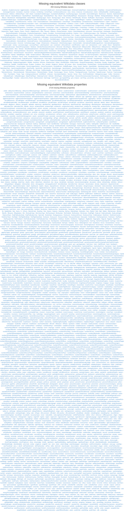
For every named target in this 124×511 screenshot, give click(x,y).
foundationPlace (23, 226)
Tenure (66, 72)
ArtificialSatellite (103, 12)
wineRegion (67, 502)
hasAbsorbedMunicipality (7, 246)
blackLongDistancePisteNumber (91, 127)
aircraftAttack (106, 98)
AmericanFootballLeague (63, 10)
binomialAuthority (37, 127)
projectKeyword (116, 403)
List (87, 45)
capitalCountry (41, 139)
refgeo (120, 415)
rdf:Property (108, 78)
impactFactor (97, 256)
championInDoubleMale (84, 145)
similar (32, 444)
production (51, 401)
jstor (116, 263)
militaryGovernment (57, 302)
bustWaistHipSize (5, 137)
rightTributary (39, 424)
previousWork (34, 399)
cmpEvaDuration (115, 151)
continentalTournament (76, 164)
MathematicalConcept (8, 47)
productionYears (7, 403)
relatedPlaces (73, 419)
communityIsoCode (59, 160)
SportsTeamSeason (91, 68)
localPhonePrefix (56, 281)
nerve (107, 322)
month (67, 308)
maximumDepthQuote (8, 296)
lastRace (106, 271)
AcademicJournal (14, 10)
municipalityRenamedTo (20, 312)
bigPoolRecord (7, 127)
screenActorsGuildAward (44, 432)
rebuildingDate (95, 413)
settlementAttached (52, 438)
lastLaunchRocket (67, 271)
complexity (7, 162)
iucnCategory (86, 263)
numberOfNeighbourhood (25, 341)
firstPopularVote (8, 219)
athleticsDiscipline (99, 118)
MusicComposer (106, 51)
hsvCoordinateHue (111, 252)
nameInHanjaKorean (113, 314)
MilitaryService (106, 47)
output (24, 372)
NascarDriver (29, 52)
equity (97, 203)
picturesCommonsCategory (107, 384)
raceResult (78, 409)
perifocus (46, 382)
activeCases (48, 93)
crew (57, 170)
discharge (68, 188)
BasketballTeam (49, 16)
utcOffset (30, 488)
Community (69, 25)
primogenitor (77, 399)
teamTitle (3, 475)
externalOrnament (104, 207)
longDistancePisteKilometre (69, 283)
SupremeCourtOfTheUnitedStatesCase (73, 70)
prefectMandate (105, 393)
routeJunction (112, 426)
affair (60, 96)
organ (22, 366)
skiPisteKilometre (28, 446)
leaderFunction (60, 275)
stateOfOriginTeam (106, 461)
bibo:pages (106, 126)
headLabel (12, 248)
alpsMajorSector (57, 104)
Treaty (18, 74)
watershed (120, 494)
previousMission (90, 397)
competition (84, 160)
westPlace (63, 496)
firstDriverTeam (6, 217)
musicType (110, 312)
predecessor (83, 393)
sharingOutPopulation (12, 440)
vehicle (88, 488)
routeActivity (62, 426)
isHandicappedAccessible (55, 261)
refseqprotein (22, 417)
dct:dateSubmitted (113, 178)
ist (68, 263)
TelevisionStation (42, 72)
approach (53, 110)
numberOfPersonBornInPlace (43, 345)
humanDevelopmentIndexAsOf (63, 254)
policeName (52, 388)
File (98, 33)
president (63, 395)
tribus (84, 483)
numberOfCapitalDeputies (67, 329)
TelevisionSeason (30, 72)
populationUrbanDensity (19, 393)
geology (33, 234)
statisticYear (65, 463)
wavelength (20, 496)
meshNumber (116, 300)
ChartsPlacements (20, 21)
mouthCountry (16, 310)
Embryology (22, 33)
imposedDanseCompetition (10, 258)
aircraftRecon (43, 102)
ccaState (30, 143)
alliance (18, 104)
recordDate (18, 415)
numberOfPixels (8, 347)
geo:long (119, 232)
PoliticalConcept (16, 58)
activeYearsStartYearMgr (57, 94)
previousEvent (66, 397)
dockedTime (101, 192)
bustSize (116, 135)
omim (93, 362)
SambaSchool (6, 64)
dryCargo (40, 195)
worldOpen (118, 506)
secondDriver (5, 434)
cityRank (98, 149)
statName (54, 461)
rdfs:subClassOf (70, 413)
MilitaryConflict (86, 47)
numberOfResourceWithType (94, 349)
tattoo (66, 473)
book (10, 131)
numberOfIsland (24, 337)
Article (96, 12)
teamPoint (113, 473)
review (91, 422)
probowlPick (119, 399)
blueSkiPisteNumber (79, 129)
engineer (4, 203)
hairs (95, 244)
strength (7, 465)
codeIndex (61, 155)
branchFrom (92, 131)
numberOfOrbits (84, 341)
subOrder (80, 465)
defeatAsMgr (106, 182)
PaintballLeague (6, 56)
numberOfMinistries (60, 339)
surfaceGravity (87, 471)
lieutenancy (50, 279)
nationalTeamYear (7, 320)
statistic (40, 463)
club (86, 151)
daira (94, 174)
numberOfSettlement (89, 351)
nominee (101, 323)
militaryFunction (45, 302)
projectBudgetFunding (68, 403)
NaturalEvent (118, 52)
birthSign (71, 127)
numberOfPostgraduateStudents (51, 347)
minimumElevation (103, 304)
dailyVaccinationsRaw (84, 174)
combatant (27, 159)
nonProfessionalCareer (13, 325)
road (82, 424)
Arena (73, 12)
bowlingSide (51, 131)
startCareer (90, 459)
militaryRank (68, 302)
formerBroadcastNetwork (32, 225)
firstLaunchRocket (74, 217)
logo (59, 283)
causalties (16, 143)
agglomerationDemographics (24, 98)
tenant (66, 475)
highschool (91, 250)
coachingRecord (10, 155)
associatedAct (80, 116)
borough (26, 131)
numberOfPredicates (68, 347)
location (111, 281)
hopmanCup (75, 252)
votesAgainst (53, 494)
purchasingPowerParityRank (110, 407)
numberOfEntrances (81, 333)
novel (45, 327)
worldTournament (19, 508)
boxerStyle (59, 131)
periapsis (39, 382)
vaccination (41, 488)
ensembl (11, 203)
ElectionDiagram (117, 31)
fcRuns (25, 211)
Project (112, 58)
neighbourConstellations (75, 322)
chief (102, 147)
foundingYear (33, 226)
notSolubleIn (58, 325)
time (83, 477)
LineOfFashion (76, 45)
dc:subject (85, 178)
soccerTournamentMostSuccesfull (12, 450)
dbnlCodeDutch (35, 178)
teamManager (96, 473)
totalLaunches (112, 479)
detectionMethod (118, 186)
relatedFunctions (44, 419)
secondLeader (28, 434)
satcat (62, 430)
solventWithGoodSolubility (10, 452)
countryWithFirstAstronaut (26, 168)
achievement (9, 93)
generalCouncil (86, 232)
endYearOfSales (59, 201)
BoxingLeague (56, 18)
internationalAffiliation (79, 259)
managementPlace (49, 291)
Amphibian (101, 10)
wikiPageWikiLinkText (114, 500)
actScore (28, 93)
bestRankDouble (60, 126)
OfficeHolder (46, 54)
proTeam (111, 399)
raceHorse (63, 409)
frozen (53, 228)
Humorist (20, 43)
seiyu (84, 434)
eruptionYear (110, 203)
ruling (86, 428)
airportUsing (89, 102)
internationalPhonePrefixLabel (112, 259)
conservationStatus (8, 164)
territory (100, 475)
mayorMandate (109, 296)
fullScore (108, 228)
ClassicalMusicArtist (10, 23)
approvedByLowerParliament (66, 110)
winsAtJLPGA (31, 504)
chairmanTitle (27, 145)
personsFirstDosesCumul (93, 382)
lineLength (90, 279)
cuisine (102, 170)
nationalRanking (79, 318)
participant (18, 376)
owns (92, 372)
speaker (12, 457)
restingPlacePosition (19, 422)
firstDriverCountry (115, 215)
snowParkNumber (114, 446)
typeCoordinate (11, 485)
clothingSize (80, 151)
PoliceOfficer (6, 58)
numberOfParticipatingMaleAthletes (75, 343)
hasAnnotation (21, 246)
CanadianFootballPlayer (24, 19)
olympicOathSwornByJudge (82, 362)
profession (16, 403)
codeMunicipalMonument (94, 155)
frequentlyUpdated (29, 228)
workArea (90, 506)
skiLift (20, 446)
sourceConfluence (63, 452)
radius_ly (5, 411)
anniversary (52, 108)
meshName (107, 300)
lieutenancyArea (60, 279)
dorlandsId (21, 193)
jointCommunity (109, 263)
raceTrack (86, 409)
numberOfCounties (65, 331)
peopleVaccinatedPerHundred (10, 380)
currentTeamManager (102, 172)
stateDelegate (73, 461)
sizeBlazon (105, 444)
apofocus (111, 108)
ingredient (5, 259)
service (31, 436)
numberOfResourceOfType (76, 349)
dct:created (103, 178)
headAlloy (120, 246)
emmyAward (94, 199)
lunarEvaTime (89, 285)
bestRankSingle (71, 126)
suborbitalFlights (57, 467)
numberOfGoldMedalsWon (48, 335)
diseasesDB (109, 188)
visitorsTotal (82, 492)
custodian (30, 174)
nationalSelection (90, 318)
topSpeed (59, 479)
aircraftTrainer (52, 102)
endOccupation (15, 201)
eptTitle (84, 203)
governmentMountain (23, 238)
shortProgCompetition (11, 442)
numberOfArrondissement (111, 327)
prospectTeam (87, 405)
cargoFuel (54, 141)
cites (87, 149)
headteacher (30, 248)
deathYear (21, 182)
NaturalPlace (6, 54)
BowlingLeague (41, 18)
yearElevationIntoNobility (34, 510)
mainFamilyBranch (16, 289)
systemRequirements (28, 473)
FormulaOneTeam (64, 35)
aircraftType (72, 102)
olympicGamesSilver (20, 362)
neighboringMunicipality (60, 322)
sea (54, 432)
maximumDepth (115, 294)
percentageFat (85, 380)
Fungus (77, 35)
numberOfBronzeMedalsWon (26, 329)
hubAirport (32, 254)
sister (57, 444)
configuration (54, 162)
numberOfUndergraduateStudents (43, 356)
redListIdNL (49, 415)
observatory (82, 358)
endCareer (120, 199)
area (29, 112)
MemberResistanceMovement (46, 47)
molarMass (43, 308)
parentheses (42, 374)
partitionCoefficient (47, 376)
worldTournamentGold (48, 508)
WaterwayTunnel (42, 76)
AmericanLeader (92, 10)
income (55, 258)
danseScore (5, 176)
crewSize (63, 170)
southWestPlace (72, 455)
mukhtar (95, 310)
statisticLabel (47, 463)
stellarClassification (98, 463)
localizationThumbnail (82, 281)
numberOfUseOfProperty (78, 356)
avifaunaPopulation (102, 122)
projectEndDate (106, 403)
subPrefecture (88, 465)
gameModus (86, 230)
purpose (20, 409)
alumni (32, 106)
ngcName (71, 323)
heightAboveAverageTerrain (43, 248)
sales (42, 430)
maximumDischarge (22, 296)
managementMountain (36, 291)
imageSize (88, 256)
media (54, 298)
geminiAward (15, 232)
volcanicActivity (99, 492)
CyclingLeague (41, 29)
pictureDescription (75, 384)
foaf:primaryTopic (37, 223)
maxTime (55, 294)
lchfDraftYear (33, 275)
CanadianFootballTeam (40, 19)
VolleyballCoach (8, 76)
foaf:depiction (55, 221)
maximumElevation (35, 296)
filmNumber (59, 213)
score (34, 432)
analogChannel (32, 108)
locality (65, 281)
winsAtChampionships (19, 504)
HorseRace (81, 41)
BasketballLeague (37, 16)
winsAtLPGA (75, 504)
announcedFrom (63, 108)
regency (30, 417)
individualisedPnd (71, 258)
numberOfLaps (57, 337)
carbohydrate (8, 141)
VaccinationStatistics (60, 74)
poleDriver (9, 388)
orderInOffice (8, 366)
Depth (11, 31)
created (121, 168)
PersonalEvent (68, 56)
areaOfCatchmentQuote (72, 112)
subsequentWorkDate (113, 467)
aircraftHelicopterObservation (92, 100)
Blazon (4, 18)
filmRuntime (75, 213)
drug (20, 195)
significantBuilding (60, 442)
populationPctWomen (34, 391)
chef (77, 147)
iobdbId (36, 261)
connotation (107, 162)
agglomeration (116, 96)
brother (42, 135)
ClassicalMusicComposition (25, 23)
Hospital (105, 41)
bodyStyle (105, 129)
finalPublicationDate (18, 215)
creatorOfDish (42, 170)
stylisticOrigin (36, 465)
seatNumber (87, 432)
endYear (37, 201)
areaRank (101, 112)
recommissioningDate (7, 415)
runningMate (93, 428)
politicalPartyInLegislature (14, 389)
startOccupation (109, 459)
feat (45, 211)
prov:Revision (99, 78)
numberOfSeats (58, 351)
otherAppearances (117, 368)
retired (58, 422)
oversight (55, 372)
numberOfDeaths (100, 331)
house (96, 252)
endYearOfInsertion (47, 201)
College (102, 23)
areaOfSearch (85, 112)
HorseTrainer (98, 41)
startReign (3, 461)
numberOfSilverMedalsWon (9, 353)
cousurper (115, 168)
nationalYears (106, 320)
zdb (98, 510)
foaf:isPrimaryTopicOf (102, 221)
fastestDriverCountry (97, 209)
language (20, 269)
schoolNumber (7, 432)
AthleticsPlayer (20, 14)
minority (25, 306)
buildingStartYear (98, 135)
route (56, 426)
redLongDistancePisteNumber (63, 415)
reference (98, 415)
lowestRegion (72, 285)
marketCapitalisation (92, 292)
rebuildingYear (105, 413)
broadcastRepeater (70, 133)
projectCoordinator (94, 403)
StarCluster (9, 70)
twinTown (120, 483)
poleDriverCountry (18, 388)
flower (29, 221)
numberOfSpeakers (105, 353)
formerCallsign (45, 225)
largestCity (61, 269)
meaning (31, 298)
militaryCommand (34, 302)
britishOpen (30, 133)
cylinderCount (55, 174)
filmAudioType (30, 213)
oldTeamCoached (79, 360)
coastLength (26, 155)
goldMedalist (43, 236)
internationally (10, 261)
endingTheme (81, 201)
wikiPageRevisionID (60, 500)
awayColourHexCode (10, 124)
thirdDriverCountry (30, 477)
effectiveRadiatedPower (91, 197)
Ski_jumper (68, 64)
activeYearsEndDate (67, 93)
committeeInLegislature (28, 160)
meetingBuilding (8, 300)
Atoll (27, 14)
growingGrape (63, 244)
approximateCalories (101, 110)
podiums (115, 386)
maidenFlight (53, 287)
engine (102, 201)
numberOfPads (108, 341)
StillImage (29, 70)
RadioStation (74, 60)
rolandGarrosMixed (6, 426)
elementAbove (28, 199)
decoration (93, 182)
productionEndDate (75, 401)
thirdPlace (40, 477)
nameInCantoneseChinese (84, 314)
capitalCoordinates (30, 139)
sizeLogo (112, 444)
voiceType (91, 492)
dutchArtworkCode (61, 195)
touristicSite (63, 481)
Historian (71, 39)
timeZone (98, 477)
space (91, 455)
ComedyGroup (30, 25)
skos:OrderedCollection (62, 80)
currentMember (22, 172)
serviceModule (60, 436)
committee (16, 160)
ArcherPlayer (48, 12)
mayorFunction (99, 296)
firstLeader (84, 217)
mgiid (26, 302)
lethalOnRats (108, 277)
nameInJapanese (5, 316)
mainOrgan (52, 289)
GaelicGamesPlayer (87, 35)
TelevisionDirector (6, 72)
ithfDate (78, 263)
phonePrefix (33, 384)
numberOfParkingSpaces (12, 343)
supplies (35, 471)
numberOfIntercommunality (10, 337)
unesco (100, 485)
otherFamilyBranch (15, 370)
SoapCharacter (117, 64)
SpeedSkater (93, 66)
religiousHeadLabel (18, 421)
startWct (10, 461)
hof (18, 252)
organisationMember (49, 366)
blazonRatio (21, 129)
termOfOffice (85, 475)
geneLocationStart (52, 232)
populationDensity (85, 389)
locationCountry (7, 283)
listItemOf (4, 281)
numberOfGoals (34, 335)
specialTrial (29, 457)
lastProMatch (86, 271)
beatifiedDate (5, 126)
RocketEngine (65, 62)
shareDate (95, 438)
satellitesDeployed (76, 430)
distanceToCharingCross (99, 190)
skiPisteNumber (39, 446)
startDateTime (99, 459)
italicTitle (72, 263)
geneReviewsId (63, 232)
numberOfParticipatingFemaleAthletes (51, 343)
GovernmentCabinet (56, 37)
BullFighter (91, 18)
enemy (97, 201)
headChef (5, 248)
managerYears (118, 291)
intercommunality (61, 259)
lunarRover (5, 287)
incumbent (61, 258)
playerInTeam (54, 386)
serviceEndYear (50, 436)
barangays (73, 124)
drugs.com (33, 195)
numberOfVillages (105, 356)
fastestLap (120, 209)
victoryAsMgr (112, 490)
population (65, 389)
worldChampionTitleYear (106, 506)
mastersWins (118, 292)
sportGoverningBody (8, 459)
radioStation (119, 409)
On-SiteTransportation (92, 54)
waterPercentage (102, 494)
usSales (105, 487)
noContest (84, 323)
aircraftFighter (20, 100)
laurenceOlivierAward (101, 273)
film (24, 213)
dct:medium (28, 180)
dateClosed (38, 176)
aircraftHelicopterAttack (44, 100)
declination (70, 182)
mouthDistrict (26, 310)
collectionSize (76, 157)
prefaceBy (91, 393)
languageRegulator (51, 269)
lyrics (39, 287)
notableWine (109, 325)
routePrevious (24, 428)
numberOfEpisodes (94, 333)
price (53, 399)
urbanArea (69, 487)
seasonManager (66, 432)
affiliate (66, 96)
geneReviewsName (75, 232)
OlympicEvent (63, 54)
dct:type (85, 180)
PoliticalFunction (27, 58)
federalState (74, 211)
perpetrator (65, 382)
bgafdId (100, 126)
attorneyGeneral (111, 118)
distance (44, 190)
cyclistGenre (37, 174)
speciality (43, 457)
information (107, 258)
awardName (113, 122)
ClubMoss (70, 23)
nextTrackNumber (43, 323)
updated (55, 487)
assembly (12, 116)
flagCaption (96, 219)
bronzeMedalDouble (111, 133)
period (59, 382)
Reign (122, 60)
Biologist (116, 16)
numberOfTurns (26, 356)
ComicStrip (39, 25)
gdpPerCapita (5, 232)
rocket (87, 424)
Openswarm (103, 54)
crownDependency (93, 170)
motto (114, 308)
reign (14, 419)
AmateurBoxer (34, 10)
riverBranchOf (68, 424)
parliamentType (100, 374)
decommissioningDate (82, 182)
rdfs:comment (45, 413)
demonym (81, 184)
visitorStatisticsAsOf (35, 492)
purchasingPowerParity (94, 407)
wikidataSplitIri (8, 502)
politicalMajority (113, 388)
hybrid (122, 254)
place (26, 386)
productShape (42, 401)
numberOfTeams (107, 355)
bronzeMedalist (34, 135)
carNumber (117, 139)
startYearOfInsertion (33, 461)
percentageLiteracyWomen (114, 380)
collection (68, 157)
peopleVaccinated (117, 378)
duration (52, 195)
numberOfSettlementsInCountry (105, 351)
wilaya (16, 502)
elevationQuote (67, 199)
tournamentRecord (90, 481)
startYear (23, 461)
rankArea (78, 411)
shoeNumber (88, 440)
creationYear (22, 170)
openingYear (33, 364)
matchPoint (7, 294)
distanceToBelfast (62, 190)
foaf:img (92, 221)
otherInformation (47, 370)
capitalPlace (81, 139)
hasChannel (30, 246)
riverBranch (59, 424)
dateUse (119, 176)
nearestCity (48, 322)
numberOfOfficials (72, 341)
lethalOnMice (88, 277)
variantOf (76, 488)
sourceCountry (69, 454)
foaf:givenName (84, 221)
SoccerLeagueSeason (33, 66)
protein (105, 405)
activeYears (56, 93)
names (4, 318)
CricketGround (64, 27)
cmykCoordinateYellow (53, 153)
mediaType (67, 298)
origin (58, 366)
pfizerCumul (5, 384)
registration (113, 417)
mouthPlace (55, 310)
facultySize (44, 209)
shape (89, 438)
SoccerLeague (20, 66)
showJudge (37, 442)
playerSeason (64, 386)
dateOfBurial (103, 176)
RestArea (36, 62)
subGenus (59, 465)
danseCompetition (118, 174)
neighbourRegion (89, 322)
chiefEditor (108, 147)
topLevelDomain (50, 479)
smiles (106, 446)
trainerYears (40, 483)
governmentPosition (49, 238)
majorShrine (75, 289)
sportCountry (109, 457)
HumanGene (113, 41)
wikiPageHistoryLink (64, 498)
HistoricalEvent (21, 41)
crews (69, 170)
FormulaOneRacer (39, 35)
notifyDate (40, 327)
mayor (72, 296)
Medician (33, 47)
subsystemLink (19, 469)
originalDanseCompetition (69, 366)
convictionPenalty (52, 166)
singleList (38, 444)
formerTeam (118, 225)
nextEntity (18, 323)
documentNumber (5, 193)
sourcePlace (118, 454)
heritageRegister (86, 248)
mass (106, 292)
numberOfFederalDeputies (10, 335)
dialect (13, 188)
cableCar (14, 137)
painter (97, 372)
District (70, 31)
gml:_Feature (75, 78)
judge (120, 263)
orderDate (118, 364)
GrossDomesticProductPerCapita (27, 39)
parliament (91, 374)
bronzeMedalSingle (23, 135)
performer (33, 382)
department (103, 184)
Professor (106, 58)
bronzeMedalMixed (10, 135)
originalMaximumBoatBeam (110, 366)
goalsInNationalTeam (116, 234)
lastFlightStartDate (36, 271)
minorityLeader (46, 306)
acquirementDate (19, 93)
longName (99, 283)
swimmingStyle (117, 471)
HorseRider (89, 41)
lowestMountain (35, 285)
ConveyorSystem (39, 27)
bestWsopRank (81, 126)
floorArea (12, 221)
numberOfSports (117, 353)
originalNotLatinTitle (34, 368)
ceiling (40, 143)
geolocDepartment (6, 234)
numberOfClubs (22, 331)
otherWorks (12, 372)
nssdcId (57, 327)
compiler (102, 160)
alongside (25, 104)
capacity (10, 139)
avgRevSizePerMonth (75, 122)
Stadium (113, 68)
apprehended (46, 110)
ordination (16, 366)
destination (98, 186)
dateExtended (69, 176)
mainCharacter (118, 287)
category (111, 141)
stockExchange (110, 463)
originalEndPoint (96, 366)
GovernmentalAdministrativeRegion (85, 37)
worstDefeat (74, 508)
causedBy (23, 143)
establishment (34, 205)
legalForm (26, 277)
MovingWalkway (72, 51)
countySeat (93, 168)
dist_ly (33, 190)
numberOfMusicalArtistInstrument (112, 339)
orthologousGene (92, 368)
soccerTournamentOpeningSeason (34, 450)
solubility (97, 450)
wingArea (81, 502)
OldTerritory (54, 54)
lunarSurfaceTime (27, 287)
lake (50, 267)
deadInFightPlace (117, 180)
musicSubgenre (100, 312)
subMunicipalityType (70, 465)
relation (81, 419)
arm (32, 114)
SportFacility (30, 68)
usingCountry (4, 488)
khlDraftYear (96, 265)
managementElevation (21, 291)
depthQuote (34, 186)
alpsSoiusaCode (76, 104)
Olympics (81, 54)
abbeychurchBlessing (14, 91)
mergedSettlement (80, 300)
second (105, 432)
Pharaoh (76, 56)
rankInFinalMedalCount (89, 411)
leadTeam (41, 275)
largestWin (89, 269)
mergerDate (99, 300)
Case (115, 19)
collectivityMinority (86, 157)
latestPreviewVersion (34, 273)
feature (49, 211)
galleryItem (70, 230)
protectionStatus (97, 405)
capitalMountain (71, 139)
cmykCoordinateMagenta (37, 153)
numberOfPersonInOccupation (99, 345)
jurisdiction (57, 265)
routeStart (32, 428)
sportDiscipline (118, 457)
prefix (120, 393)
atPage (56, 118)
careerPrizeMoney (34, 141)
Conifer (107, 25)
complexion (120, 160)
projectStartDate (42, 405)
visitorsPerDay (46, 492)
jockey (101, 263)
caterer (117, 141)
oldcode (88, 360)
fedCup (67, 211)
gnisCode (92, 234)
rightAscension (22, 424)
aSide (5, 91)
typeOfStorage (43, 485)
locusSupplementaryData (48, 283)
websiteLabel (41, 496)
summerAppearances (58, 469)
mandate (45, 292)
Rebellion (87, 60)
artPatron (59, 114)
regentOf (36, 417)
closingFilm (57, 151)
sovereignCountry (83, 455)
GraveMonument (110, 37)
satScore (56, 430)
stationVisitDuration (31, 463)
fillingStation (18, 213)
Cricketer (91, 27)
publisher (83, 407)
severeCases (70, 438)
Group (40, 39)
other (100, 368)
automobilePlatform (88, 120)
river (53, 424)
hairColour (90, 244)
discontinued (88, 188)
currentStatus (82, 172)
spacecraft (98, 455)
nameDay (71, 314)
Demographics (116, 29)
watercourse (111, 494)
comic (33, 159)
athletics (90, 118)
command (45, 159)
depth (28, 186)
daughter (7, 178)
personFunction (80, 382)
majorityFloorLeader (86, 289)
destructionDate (107, 186)
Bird (121, 16)
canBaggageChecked (76, 137)
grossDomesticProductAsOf (28, 242)
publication (53, 407)
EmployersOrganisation (35, 33)
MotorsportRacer (8, 51)
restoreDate (29, 422)
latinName (71, 273)
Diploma (52, 31)
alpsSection (66, 104)
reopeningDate (46, 421)
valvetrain (59, 488)
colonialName (111, 157)
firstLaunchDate (63, 217)
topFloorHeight (39, 479)
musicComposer (68, 312)
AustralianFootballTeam (58, 14)
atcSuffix (84, 118)
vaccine (48, 488)
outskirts (39, 372)
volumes (32, 494)
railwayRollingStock (49, 411)
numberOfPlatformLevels (21, 347)
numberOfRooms (25, 351)
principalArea (92, 399)
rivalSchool (47, 424)
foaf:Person (55, 78)
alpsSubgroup (86, 104)
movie (89, 310)
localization (71, 281)
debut (32, 182)
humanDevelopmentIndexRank (82, 254)
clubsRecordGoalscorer (96, 151)
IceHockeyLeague (29, 43)
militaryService (77, 302)
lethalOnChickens (77, 277)
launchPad (83, 273)
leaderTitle (86, 275)
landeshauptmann (91, 267)
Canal (50, 19)
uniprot (112, 485)
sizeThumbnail (8, 446)
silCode (92, 442)
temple (53, 475)
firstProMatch (19, 219)
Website (51, 76)
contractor (33, 166)
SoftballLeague (67, 66)
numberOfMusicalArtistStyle (8, 341)
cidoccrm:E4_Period (27, 78)
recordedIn (26, 415)
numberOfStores (69, 355)
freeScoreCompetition (117, 226)
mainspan (59, 289)
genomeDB (106, 232)
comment (93, 159)
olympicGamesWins (34, 362)
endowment (89, 201)
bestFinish (45, 126)
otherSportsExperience (117, 370)
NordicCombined (36, 54)
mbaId (5, 298)
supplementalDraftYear (24, 471)
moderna (25, 308)
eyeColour (13, 209)
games (93, 230)
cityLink (92, 149)
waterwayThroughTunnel (7, 496)
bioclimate (56, 127)
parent (121, 372)
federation (82, 211)
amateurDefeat (39, 106)
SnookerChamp (81, 64)
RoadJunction (50, 62)
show (31, 442)
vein (122, 488)
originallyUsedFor (66, 368)
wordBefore (78, 506)
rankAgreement (69, 411)
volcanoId (117, 492)
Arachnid (26, 12)
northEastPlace (29, 325)
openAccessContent (116, 362)
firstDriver (106, 215)
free (57, 226)
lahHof (46, 267)
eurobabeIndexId (66, 205)
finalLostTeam (7, 215)
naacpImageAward (49, 314)
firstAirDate (48, 215)
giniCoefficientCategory (57, 234)
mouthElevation (36, 310)
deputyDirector (54, 186)
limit (84, 279)
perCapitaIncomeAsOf (38, 380)
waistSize (73, 494)
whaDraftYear (88, 496)
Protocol (118, 58)
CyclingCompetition (30, 29)
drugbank (26, 195)
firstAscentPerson (76, 215)
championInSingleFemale (11, 147)
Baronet (8, 16)
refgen (115, 415)
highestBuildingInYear (10, 250)
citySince (104, 149)
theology (121, 475)
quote (50, 409)
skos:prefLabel (84, 446)
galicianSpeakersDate (40, 230)
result (43, 422)
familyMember (63, 209)
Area (69, 12)
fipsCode (41, 215)
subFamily (52, 465)
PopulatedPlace (68, 58)
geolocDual (16, 234)
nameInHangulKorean (99, 314)
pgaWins (12, 384)
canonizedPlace (119, 137)
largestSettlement (79, 269)
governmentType (73, 238)
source (55, 452)
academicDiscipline (81, 91)
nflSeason (58, 323)
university (36, 487)
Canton (61, 19)
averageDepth (40, 122)
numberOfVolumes (37, 358)
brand (105, 131)
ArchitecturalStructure (60, 12)
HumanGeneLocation (10, 43)
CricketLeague (74, 27)
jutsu (63, 265)
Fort (72, 35)
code (39, 155)
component (24, 162)
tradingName (19, 483)
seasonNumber (77, 432)
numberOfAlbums (96, 327)
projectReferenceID (30, 405)
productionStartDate (100, 401)
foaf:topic (65, 223)
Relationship (8, 62)
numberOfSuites (95, 355)
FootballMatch (23, 35)
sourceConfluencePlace (8, 454)
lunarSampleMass (14, 287)
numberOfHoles (92, 335)
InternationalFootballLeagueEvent (93, 43)
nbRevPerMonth (116, 320)
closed (42, 151)
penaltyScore (63, 378)
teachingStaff (78, 473)
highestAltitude (107, 248)
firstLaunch (53, 217)
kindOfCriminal (6, 267)
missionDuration (72, 306)
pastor (121, 376)
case (94, 141)
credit (49, 170)
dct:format (21, 180)
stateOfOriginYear (118, 461)
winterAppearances (50, 506)
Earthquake (107, 31)
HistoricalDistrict (11, 41)
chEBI (114, 143)
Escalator (51, 33)
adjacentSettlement (82, 94)
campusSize (56, 137)
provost (39, 407)
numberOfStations (57, 355)
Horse (75, 41)
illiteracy (76, 256)
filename (10, 213)
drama (8, 195)
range (58, 411)
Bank (2, 16)
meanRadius (12, 298)
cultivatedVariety (110, 170)
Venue (75, 74)
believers (30, 126)
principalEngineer (102, 399)
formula (2, 226)
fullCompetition (99, 228)
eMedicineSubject (24, 197)
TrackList (109, 72)
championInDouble (53, 145)
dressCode (15, 195)
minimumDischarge (91, 304)
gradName (117, 238)
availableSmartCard (108, 120)
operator (52, 364)
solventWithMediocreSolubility (28, 452)
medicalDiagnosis (87, 298)
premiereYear (26, 395)
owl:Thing (83, 78)
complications (15, 162)
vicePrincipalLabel (86, 490)
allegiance (12, 104)
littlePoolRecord (22, 281)
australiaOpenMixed (23, 120)
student (24, 465)
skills (52, 446)
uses (118, 487)
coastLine (34, 155)
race (57, 409)
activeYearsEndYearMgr (111, 93)
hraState (102, 252)
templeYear (59, 475)
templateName (45, 475)
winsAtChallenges (6, 504)
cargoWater (68, 141)
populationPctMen (21, 391)
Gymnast (46, 39)
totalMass (120, 479)
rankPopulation (101, 411)
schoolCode (117, 430)
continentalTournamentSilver (10, 166)
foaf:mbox (120, 221)
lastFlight (15, 271)
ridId (15, 424)
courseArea (107, 168)
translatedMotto (50, 483)
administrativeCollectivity (110, 94)
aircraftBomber (115, 98)
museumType (50, 312)
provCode (7, 407)
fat (2, 211)
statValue (61, 461)
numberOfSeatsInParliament (72, 351)
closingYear (65, 151)
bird (66, 127)
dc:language (62, 178)
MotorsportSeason (19, 51)
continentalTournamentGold (112, 164)
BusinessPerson (110, 18)
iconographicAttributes (24, 256)
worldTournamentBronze (33, 508)
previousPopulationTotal (7, 399)
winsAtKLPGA (50, 504)
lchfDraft (15, 275)
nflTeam (65, 323)
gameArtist (77, 230)
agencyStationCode (104, 96)
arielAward (26, 114)
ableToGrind (44, 91)
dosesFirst (53, 193)
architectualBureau (6, 112)
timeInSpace (90, 477)
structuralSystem (16, 465)
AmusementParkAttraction (113, 10)
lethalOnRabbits (98, 277)
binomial (28, 127)
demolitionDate (62, 184)
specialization (51, 457)
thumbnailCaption (73, 477)
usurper (23, 488)
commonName (40, 160)
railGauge (12, 411)
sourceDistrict (79, 454)
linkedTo (117, 279)
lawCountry (112, 273)
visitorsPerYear (56, 492)
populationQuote (58, 391)
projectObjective (6, 405)
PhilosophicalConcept (86, 56)
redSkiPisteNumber (79, 415)
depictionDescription (19, 186)
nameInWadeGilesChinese (102, 316)
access (109, 91)
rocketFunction (94, 424)
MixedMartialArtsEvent (31, 49)
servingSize (115, 436)
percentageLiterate (7, 382)
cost (86, 166)
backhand (29, 124)
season (58, 432)
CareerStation (108, 19)
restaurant (109, 421)
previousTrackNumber (22, 399)
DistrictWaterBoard (79, 31)
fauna (17, 211)
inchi (43, 258)
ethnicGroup (43, 205)
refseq (7, 417)
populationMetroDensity (110, 389)
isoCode (41, 263)
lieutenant (69, 279)
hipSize (98, 250)
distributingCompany (74, 192)
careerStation (46, 141)
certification (88, 143)
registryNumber (6, 419)
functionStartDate (20, 230)
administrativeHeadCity (24, 96)
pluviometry (102, 386)
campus (49, 137)
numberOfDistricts (39, 333)
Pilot (96, 56)
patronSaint (13, 378)
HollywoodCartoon (66, 41)
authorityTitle (65, 120)
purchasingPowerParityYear (8, 409)
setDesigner (31, 438)
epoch (65, 203)
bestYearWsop (92, 126)
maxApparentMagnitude (44, 294)
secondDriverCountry (16, 434)
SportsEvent (47, 68)
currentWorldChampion (7, 174)
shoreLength (114, 440)
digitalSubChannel (44, 188)
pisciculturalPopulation (8, 386)
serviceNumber (70, 436)
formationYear (6, 225)
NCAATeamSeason (7, 52)
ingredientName (14, 259)
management (117, 289)
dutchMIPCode (85, 195)
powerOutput (59, 393)
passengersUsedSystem (101, 376)
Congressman (99, 25)
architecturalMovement (20, 112)
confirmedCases (64, 162)
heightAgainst (57, 248)
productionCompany (62, 401)
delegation (18, 184)
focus (76, 223)
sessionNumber (22, 438)
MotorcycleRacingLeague (99, 49)
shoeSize (96, 440)
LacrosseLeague (23, 45)
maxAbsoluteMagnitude (28, 294)
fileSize (119, 211)
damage (103, 174)
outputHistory (31, 372)
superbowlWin (108, 469)
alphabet (31, 104)
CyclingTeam (51, 29)
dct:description (5, 180)
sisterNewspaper (74, 444)
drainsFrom (119, 193)
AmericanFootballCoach (47, 10)
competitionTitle (94, 160)
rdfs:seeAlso (60, 413)
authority (46, 120)
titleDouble (3, 479)
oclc (88, 358)
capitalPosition (90, 139)
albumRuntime (115, 102)
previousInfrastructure (77, 397)
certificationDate (98, 143)
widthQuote (104, 496)
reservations (93, 421)
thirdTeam (48, 477)
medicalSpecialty (99, 298)
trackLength (108, 481)
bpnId (65, 131)
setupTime (62, 438)
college (96, 157)
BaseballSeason (16, 16)
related (36, 419)
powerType (68, 393)
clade (116, 149)
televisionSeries (18, 475)
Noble (28, 54)
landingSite (101, 267)
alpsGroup (38, 104)
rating (28, 413)
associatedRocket (117, 116)
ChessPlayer (66, 21)
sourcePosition (6, 455)
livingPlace (31, 281)
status (72, 463)
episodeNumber (57, 203)
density (97, 184)
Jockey (15, 45)
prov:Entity (90, 78)
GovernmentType (68, 37)
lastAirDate (97, 269)
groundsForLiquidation (36, 244)
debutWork (46, 182)
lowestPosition (62, 285)
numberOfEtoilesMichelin (108, 333)
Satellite (13, 64)
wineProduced (58, 502)
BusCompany (100, 18)
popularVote (57, 389)
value (53, 488)
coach (94, 153)
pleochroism (94, 386)
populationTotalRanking (97, 391)
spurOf (46, 459)
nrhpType (51, 327)
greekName (57, 240)
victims (100, 490)
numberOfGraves (81, 335)
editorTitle (57, 197)
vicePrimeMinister (65, 490)
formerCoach (79, 225)
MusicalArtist (116, 51)
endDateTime (6, 201)
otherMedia (66, 370)
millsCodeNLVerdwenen (28, 304)
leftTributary (118, 275)
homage (22, 252)
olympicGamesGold (7, 362)
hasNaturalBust (76, 246)
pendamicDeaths (74, 378)
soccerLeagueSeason (39, 448)
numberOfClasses (91, 329)
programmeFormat (34, 403)
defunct (120, 182)
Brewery (68, 18)
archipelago (118, 110)
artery (65, 114)
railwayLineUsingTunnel (23, 411)
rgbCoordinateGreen (113, 422)
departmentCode (113, 184)
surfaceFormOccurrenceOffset (73, 471)
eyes (18, 209)
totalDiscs (95, 479)
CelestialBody (10, 21)
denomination (90, 184)
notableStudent (99, 325)
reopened (38, 421)
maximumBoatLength (102, 294)
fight (100, 211)
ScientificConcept (22, 64)
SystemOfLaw (103, 70)
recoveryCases (35, 415)
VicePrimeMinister (88, 74)
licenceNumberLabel (33, 279)
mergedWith (90, 300)
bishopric (77, 127)
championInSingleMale (27, 147)
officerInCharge (114, 358)
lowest (18, 285)
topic (64, 479)
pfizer (120, 382)
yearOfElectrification (62, 510)
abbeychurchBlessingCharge (31, 91)
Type (22, 74)
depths (41, 186)
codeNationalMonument (110, 155)
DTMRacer (72, 29)
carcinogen (16, 141)
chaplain (61, 147)
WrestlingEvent (115, 76)
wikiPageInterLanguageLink (99, 498)
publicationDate (62, 407)
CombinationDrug (12, 25)
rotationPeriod (49, 426)
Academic (5, 10)
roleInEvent (32, 426)
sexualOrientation (80, 438)
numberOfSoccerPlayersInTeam (77, 353)
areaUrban (3, 114)
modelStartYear (17, 308)
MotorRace (87, 49)
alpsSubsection (96, 104)
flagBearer (81, 219)
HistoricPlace (89, 39)
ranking (109, 411)
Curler (117, 27)
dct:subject (69, 180)
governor (82, 238)
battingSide (95, 124)
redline (88, 415)
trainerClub (32, 483)
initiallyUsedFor (25, 259)
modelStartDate (6, 308)
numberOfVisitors (10, 358)
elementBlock (38, 199)
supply (41, 471)
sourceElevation (89, 454)
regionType (70, 417)
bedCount (23, 126)
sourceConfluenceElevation (95, 452)
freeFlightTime (74, 226)
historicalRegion (11, 252)
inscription (44, 259)
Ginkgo (19, 37)
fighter (105, 211)
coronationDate (79, 166)
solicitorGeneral (88, 450)
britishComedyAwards (18, 133)
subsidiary (3, 469)
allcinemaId (3, 104)
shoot (101, 440)
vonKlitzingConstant (42, 494)
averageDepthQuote (51, 122)
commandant (77, 159)
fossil (7, 226)
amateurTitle (96, 106)
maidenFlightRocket (65, 287)
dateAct (12, 176)
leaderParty (78, 275)
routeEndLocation (101, 426)
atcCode (71, 118)
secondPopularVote (49, 434)
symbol (2, 473)
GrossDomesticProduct (9, 39)
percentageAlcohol (74, 380)
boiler (111, 129)
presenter (56, 395)
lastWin (120, 271)
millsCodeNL (15, 304)
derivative (63, 186)
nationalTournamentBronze (60, 320)
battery (88, 124)
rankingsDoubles (9, 413)
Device (27, 31)
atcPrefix (78, 118)
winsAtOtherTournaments (107, 504)
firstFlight (15, 217)
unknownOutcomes (46, 487)
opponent (59, 364)
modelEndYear (104, 306)
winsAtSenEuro (21, 506)
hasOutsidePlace (87, 246)
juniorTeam (13, 265)
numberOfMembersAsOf (46, 339)
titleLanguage (12, 479)
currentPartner (32, 172)
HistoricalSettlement (45, 41)
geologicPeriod (25, 234)
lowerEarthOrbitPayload (7, 285)
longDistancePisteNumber (87, 283)
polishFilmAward (62, 388)
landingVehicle (110, 267)
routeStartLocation (54, 428)
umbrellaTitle (71, 485)
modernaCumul (34, 308)
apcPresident (97, 108)
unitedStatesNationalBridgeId (23, 487)
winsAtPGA (119, 504)
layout (3, 275)
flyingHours (35, 221)
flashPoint (116, 219)
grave (35, 240)
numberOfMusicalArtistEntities (92, 339)
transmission (67, 483)
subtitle (27, 469)
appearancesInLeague (8, 110)
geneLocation (29, 232)
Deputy (17, 31)
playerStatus (73, 386)
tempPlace (28, 475)
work (85, 506)
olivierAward (95, 360)
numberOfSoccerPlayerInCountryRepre (31, 353)
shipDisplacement (63, 440)
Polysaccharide (57, 58)
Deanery (100, 29)
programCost (24, 403)
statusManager (79, 463)
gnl (97, 234)
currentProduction (43, 172)
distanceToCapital (74, 190)
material (14, 294)
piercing (119, 384)
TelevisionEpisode (18, 72)
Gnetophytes (36, 37)
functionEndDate (117, 228)
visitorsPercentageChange (70, 492)
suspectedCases (107, 471)
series (26, 436)
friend (38, 228)
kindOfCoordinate (117, 265)
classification (13, 151)
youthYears (92, 510)
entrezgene (35, 203)
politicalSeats (42, 389)
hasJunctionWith (57, 246)
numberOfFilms (23, 335)
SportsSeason (66, 68)
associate (52, 116)
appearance (119, 108)
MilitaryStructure (117, 47)
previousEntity (56, 397)
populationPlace (47, 391)
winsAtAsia (108, 502)
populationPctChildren (8, 391)
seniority (7, 436)
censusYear (53, 143)
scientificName (26, 432)
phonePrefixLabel (43, 384)
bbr (110, 124)
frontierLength (45, 228)
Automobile (82, 14)
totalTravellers (24, 481)
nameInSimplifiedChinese (68, 316)
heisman (77, 248)
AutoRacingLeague (72, 14)
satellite (67, 430)
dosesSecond (61, 193)
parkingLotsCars (70, 374)
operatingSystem (43, 364)
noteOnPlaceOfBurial (11, 327)
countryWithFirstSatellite (42, 168)
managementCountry (7, 291)
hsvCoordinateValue (22, 254)
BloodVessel (11, 18)
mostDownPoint (80, 308)
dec (52, 182)
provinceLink (32, 407)
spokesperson (95, 457)
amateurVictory (105, 106)
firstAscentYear (87, 215)
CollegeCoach (109, 23)
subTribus (97, 465)
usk (10, 488)
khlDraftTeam (87, 265)
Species (85, 66)
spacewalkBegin (116, 455)
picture (67, 384)
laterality (2, 273)
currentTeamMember (117, 172)
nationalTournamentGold (77, 320)
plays (88, 386)
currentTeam (91, 172)
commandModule (54, 159)
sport (102, 457)
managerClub (88, 291)
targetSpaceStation (53, 473)
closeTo (37, 151)
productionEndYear (87, 401)
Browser (84, 18)
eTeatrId (43, 197)
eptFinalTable (72, 203)
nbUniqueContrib (17, 322)
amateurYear (115, 106)
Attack (31, 14)
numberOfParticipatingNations (96, 343)
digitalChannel (33, 188)
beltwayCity (37, 126)
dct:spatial (62, 180)
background (21, 124)
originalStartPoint (46, 368)
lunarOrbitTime (119, 285)
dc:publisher (70, 178)
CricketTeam (83, 27)
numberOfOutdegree (96, 341)
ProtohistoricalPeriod (6, 60)
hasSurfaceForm (99, 246)
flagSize (109, 219)
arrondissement (50, 114)
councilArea (109, 166)
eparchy (42, 203)
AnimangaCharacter (9, 12)
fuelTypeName (89, 228)
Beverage (90, 16)
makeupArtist (108, 289)
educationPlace (66, 197)
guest (70, 244)
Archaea (32, 12)
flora (24, 221)
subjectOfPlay (27, 467)
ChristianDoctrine (87, 21)
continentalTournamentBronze (94, 164)
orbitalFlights (86, 364)
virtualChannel (23, 492)
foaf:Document (38, 78)
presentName (48, 395)
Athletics (12, 14)
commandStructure (66, 159)
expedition (89, 207)
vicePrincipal (76, 490)
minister (19, 306)
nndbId (78, 323)
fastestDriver (86, 209)
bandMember (55, 124)
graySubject (49, 240)
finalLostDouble (106, 213)
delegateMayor (9, 184)
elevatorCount (77, 199)
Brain (63, 18)
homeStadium (53, 252)
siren (53, 444)
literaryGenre (12, 281)
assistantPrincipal (43, 116)
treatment (75, 483)
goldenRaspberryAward (79, 236)
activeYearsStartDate (12, 94)
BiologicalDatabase (107, 16)
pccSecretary (22, 378)
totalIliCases (102, 479)
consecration (116, 162)
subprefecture (67, 467)
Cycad (21, 29)
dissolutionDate (8, 190)
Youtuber (16, 78)
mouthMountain (46, 310)
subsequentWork (101, 467)
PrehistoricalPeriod (80, 58)
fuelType (81, 228)
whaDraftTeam (78, 496)
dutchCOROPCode (74, 195)
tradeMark (11, 483)
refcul (92, 415)
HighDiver (64, 39)
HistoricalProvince (32, 41)
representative (76, 421)
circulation (73, 149)
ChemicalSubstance (55, 21)
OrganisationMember (114, 54)
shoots (107, 440)
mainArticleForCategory (89, 287)
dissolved (27, 190)
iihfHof (71, 256)
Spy (109, 68)
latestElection (10, 273)
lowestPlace (44, 285)
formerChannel (55, 225)
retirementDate (74, 422)
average (117, 120)
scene (97, 430)
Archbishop (40, 12)
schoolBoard (109, 430)
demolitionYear (72, 184)
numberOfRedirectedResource (27, 349)
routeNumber (15, 428)
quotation (45, 409)
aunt (118, 118)
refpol (2, 417)
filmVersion (84, 213)
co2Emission (65, 153)
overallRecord (47, 372)
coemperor (44, 157)
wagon (67, 494)
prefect (97, 393)
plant (41, 386)
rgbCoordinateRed (7, 424)
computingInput (33, 162)
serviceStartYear (92, 436)
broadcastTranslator (98, 133)
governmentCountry (112, 236)
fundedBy (30, 230)
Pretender (90, 58)
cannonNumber (89, 137)
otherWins (4, 372)
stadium (68, 459)
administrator (49, 96)
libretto (5, 279)
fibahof (92, 211)
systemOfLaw (17, 473)
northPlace (39, 325)
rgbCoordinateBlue (99, 422)
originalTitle (56, 368)
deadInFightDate (106, 180)
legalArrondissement (8, 277)
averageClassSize (29, 122)
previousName (101, 397)
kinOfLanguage (105, 265)
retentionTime (50, 422)
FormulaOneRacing (52, 35)
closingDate (49, 151)
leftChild (111, 275)
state (66, 461)
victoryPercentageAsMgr (10, 492)
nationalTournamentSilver (93, 320)
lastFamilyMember (5, 271)
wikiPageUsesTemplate (88, 500)
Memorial (59, 47)
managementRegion (77, 291)
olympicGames (104, 360)
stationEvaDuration (7, 463)
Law (51, 45)
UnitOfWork (42, 74)
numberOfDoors (69, 333)
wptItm (91, 508)
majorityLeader (98, 289)
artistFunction (84, 114)
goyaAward (109, 238)
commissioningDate (6, 160)
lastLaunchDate (56, 271)
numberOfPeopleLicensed (25, 345)
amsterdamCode (21, 108)
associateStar (71, 116)
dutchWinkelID (7, 197)
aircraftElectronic (10, 100)
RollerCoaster (74, 62)
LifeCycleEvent (65, 45)
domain (14, 193)
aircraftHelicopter (30, 100)
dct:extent (14, 180)
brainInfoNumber (73, 131)
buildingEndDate (65, 135)
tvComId (99, 483)
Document (89, 31)
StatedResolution (19, 70)
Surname (89, 70)
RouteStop (98, 62)
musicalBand (118, 312)
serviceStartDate (81, 436)
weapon (27, 496)
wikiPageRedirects (46, 500)
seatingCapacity (96, 432)
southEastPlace (53, 455)
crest (53, 170)
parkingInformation (58, 374)
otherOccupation (84, 370)
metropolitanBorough (17, 302)
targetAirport (42, 473)
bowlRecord (42, 131)
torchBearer (70, 479)
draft (67, 193)
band (48, 124)
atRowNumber (63, 118)
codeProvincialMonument (8, 157)
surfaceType (96, 471)
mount (119, 308)
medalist (48, 298)
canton (5, 139)
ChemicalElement (42, 21)
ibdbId (7, 256)
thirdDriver (21, 477)
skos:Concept (117, 78)
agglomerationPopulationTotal (59, 98)
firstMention (92, 217)
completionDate (111, 160)
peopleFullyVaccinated (95, 378)
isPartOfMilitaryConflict (100, 261)
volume (17, 494)
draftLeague (74, 193)
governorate (101, 238)
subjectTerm (36, 467)
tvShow (105, 483)
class (120, 149)
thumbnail (64, 477)
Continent (113, 25)
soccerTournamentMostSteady (113, 448)
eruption (102, 203)
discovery (96, 188)
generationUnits (97, 232)
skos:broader (66, 446)
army (35, 114)
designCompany (88, 186)
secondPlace (38, 434)
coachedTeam (118, 153)
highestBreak (117, 248)
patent (2, 378)
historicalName (115, 250)
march (82, 292)
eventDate (29, 207)
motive (110, 308)
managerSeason (98, 291)
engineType (117, 201)
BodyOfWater (32, 18)
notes (33, 327)
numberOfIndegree (115, 335)
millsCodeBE (118, 302)
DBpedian (65, 29)
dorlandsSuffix (40, 193)
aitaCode (96, 102)
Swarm (95, 70)
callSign (32, 137)
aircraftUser (80, 102)
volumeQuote (25, 494)
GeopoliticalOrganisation (8, 37)
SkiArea (61, 64)
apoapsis (105, 108)
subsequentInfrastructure (87, 467)
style (29, 465)
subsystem (10, 469)
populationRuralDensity (82, 391)
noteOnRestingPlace (25, 327)
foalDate (71, 223)
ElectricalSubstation (12, 33)
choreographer (17, 149)
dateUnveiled (112, 176)
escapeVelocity (10, 205)
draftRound (97, 193)
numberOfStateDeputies (43, 355)
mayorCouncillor (88, 296)
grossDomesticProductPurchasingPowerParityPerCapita (101, 242)
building (56, 135)
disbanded (60, 188)
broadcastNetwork (58, 133)
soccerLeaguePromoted (8, 448)
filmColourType (40, 213)
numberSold (74, 358)
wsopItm (107, 508)
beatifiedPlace (14, 126)
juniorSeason (5, 265)
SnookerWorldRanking (104, 64)
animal (40, 108)
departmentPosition (6, 186)
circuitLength (56, 149)
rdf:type (37, 413)
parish (49, 374)
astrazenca (26, 118)
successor (47, 469)
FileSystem (103, 33)
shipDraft (72, 440)
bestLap (51, 126)
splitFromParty (79, 457)
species (59, 457)
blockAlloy (34, 129)
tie (80, 477)
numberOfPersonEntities (60, 345)
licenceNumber (21, 279)
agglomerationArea (8, 98)
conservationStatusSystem (24, 164)
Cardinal (88, 19)
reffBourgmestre (107, 415)
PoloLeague (48, 58)
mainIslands (43, 289)
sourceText (34, 455)
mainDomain (6, 289)
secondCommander (114, 432)
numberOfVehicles (93, 356)
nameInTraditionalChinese (85, 316)
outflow (19, 372)
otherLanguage (57, 370)
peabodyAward (32, 378)
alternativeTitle (18, 106)
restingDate (116, 421)
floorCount (19, 221)
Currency (15, 29)
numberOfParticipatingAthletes (30, 343)
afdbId (56, 96)
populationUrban (6, 393)
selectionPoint (97, 434)
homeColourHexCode (40, 252)
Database (93, 29)
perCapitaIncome (25, 380)
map (59, 292)
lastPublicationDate (97, 271)
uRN (59, 485)
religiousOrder (29, 421)
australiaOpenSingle (36, 120)
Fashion (76, 33)
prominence (59, 405)
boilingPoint (4, 131)
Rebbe (81, 60)
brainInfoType (83, 131)
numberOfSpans (93, 353)
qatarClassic (27, 409)
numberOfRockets (13, 351)
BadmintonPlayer (118, 14)
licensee (43, 279)
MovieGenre (52, 51)
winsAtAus (115, 502)
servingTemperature (10, 438)
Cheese (30, 21)
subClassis (44, 465)
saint (33, 430)
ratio (32, 413)
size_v (15, 446)
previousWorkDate (45, 399)
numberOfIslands (35, 337)
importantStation (119, 256)
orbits (112, 364)
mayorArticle (78, 296)
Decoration (107, 29)
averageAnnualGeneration (14, 122)
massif (111, 292)
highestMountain (23, 250)
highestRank (64, 250)
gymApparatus (81, 244)
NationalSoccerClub (107, 52)
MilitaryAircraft (76, 47)
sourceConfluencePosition (24, 454)
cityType (110, 149)
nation (15, 318)
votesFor (61, 494)
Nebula (13, 54)
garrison (98, 230)
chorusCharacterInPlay (30, 149)
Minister (21, 49)
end (114, 199)
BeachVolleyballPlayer (70, 16)
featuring (61, 211)
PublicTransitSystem (27, 60)
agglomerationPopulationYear (78, 98)
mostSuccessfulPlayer (92, 308)
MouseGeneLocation (41, 51)
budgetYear (49, 135)
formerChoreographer (67, 225)
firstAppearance (57, 215)
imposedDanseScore (26, 258)
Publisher (37, 60)
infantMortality (82, 258)
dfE (9, 188)
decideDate (62, 182)
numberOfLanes (46, 337)
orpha (84, 368)
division (94, 192)
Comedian (22, 25)
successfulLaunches (37, 469)
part (120, 374)
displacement (118, 188)
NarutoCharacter (19, 52)
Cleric (36, 23)
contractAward (24, 166)
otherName (74, 370)
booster (15, 131)
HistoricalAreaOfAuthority (102, 39)
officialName (15, 360)
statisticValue (56, 463)
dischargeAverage (77, 188)
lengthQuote (56, 277)
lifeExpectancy (77, 279)
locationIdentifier (18, 283)
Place (100, 56)
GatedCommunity (99, 35)
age (83, 96)
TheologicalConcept (81, 72)
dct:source (54, 180)
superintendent (118, 469)
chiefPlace (116, 147)
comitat (38, 159)
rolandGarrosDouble (115, 424)
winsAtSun (30, 506)
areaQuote (93, 112)
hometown (61, 252)
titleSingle (20, 479)
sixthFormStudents (95, 444)
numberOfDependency (113, 331)
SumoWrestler (56, 70)
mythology (40, 314)
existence (82, 207)
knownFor (37, 267)
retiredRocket (65, 422)
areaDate (34, 112)
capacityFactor (19, 139)
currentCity (3, 172)
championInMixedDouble (99, 145)
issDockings (59, 263)
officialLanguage (5, 360)
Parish (21, 56)
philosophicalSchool (22, 384)
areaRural (108, 112)
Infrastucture (54, 43)
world (96, 506)
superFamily (83, 469)
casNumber (76, 141)
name (58, 314)
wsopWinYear (115, 508)
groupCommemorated (51, 244)
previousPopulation (112, 397)
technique (10, 475)
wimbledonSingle (48, 502)
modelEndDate (93, 306)
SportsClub (38, 68)
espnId (19, 205)
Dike (41, 31)
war (78, 494)
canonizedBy (99, 137)
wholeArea (96, 496)
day (12, 178)
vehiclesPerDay (115, 488)
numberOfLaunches (69, 337)
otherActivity (107, 368)
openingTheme (23, 364)
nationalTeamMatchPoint (113, 318)
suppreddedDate (49, 471)
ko (42, 267)
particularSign (36, 376)
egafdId (101, 197)
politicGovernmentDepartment (77, 388)
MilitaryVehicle (9, 49)
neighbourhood (99, 322)
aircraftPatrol (34, 102)
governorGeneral (91, 238)
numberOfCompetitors (51, 331)
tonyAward (30, 479)
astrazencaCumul (36, 118)
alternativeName (118, 104)
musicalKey (6, 314)
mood (72, 308)
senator (114, 434)
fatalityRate (8, 211)
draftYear (112, 193)
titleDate (118, 477)
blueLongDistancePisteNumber (63, 129)
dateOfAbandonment (92, 176)
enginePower (109, 201)
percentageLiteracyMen (98, 380)
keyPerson (73, 265)
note (115, 325)
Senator (48, 64)
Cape (66, 19)
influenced (90, 258)
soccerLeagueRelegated (24, 448)
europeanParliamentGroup (109, 205)
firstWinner (74, 219)
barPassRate (64, 124)
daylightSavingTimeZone (21, 178)
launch (77, 273)
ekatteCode (108, 197)
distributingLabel (86, 192)
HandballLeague (55, 39)
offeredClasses (99, 358)
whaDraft (69, 496)
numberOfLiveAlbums (114, 337)
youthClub (77, 510)
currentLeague (12, 172)
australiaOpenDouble (9, 120)
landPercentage (68, 267)
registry (120, 417)
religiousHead (7, 421)
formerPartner (109, 225)
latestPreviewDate (21, 273)
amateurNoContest (68, 106)
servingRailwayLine (104, 436)
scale (84, 430)
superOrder (91, 469)
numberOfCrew (89, 331)
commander (86, 159)
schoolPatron (17, 432)
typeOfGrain (34, 485)
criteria (84, 170)
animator (45, 108)
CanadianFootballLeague (8, 19)
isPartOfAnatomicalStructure (83, 261)
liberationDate (117, 277)
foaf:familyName (65, 221)
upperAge (62, 487)
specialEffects (20, 457)
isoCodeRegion (49, 263)
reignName (20, 419)
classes (6, 151)
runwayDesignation (104, 428)
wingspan (88, 502)
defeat (99, 182)
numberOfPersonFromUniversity (79, 345)
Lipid (83, 45)
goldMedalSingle (33, 236)
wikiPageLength (114, 498)
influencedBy (98, 258)
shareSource (115, 438)
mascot (101, 292)
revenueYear (84, 422)
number (63, 327)
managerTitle (108, 291)
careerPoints (24, 141)
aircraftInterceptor (23, 102)
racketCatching (105, 409)
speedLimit (65, 457)
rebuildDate (79, 413)
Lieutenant (57, 45)
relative (86, 419)
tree (80, 483)
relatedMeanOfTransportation (59, 419)
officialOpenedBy (25, 360)
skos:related (93, 446)
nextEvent (25, 323)
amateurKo (57, 106)
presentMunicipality (37, 395)
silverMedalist (18, 444)
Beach (60, 16)
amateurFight (49, 106)
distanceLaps (52, 190)
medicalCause (76, 298)
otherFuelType (26, 370)
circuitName (65, 149)
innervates (37, 259)
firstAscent (67, 215)
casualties (100, 141)
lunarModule (110, 285)
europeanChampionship (92, 205)
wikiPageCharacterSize (116, 496)
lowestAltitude (25, 285)
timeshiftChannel (107, 477)
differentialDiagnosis (22, 188)
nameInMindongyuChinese (20, 316)
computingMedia (44, 162)
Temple (51, 72)
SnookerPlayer (92, 64)
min (54, 304)
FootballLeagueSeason (11, 35)
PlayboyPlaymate (108, 56)
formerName (100, 225)
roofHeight (40, 426)
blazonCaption (4, 129)
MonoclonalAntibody (61, 49)
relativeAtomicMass (96, 419)
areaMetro (49, 112)
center (60, 143)
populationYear (32, 393)
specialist (36, 457)
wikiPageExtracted (51, 498)
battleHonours (104, 124)
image (82, 256)
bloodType (49, 129)
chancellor (49, 147)
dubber (46, 195)
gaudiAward (115, 230)
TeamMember (116, 70)
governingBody (92, 236)
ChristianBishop (76, 21)
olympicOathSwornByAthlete (64, 362)
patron (7, 378)
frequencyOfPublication (16, 228)
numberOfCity (81, 329)
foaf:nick (13, 223)
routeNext (7, 428)
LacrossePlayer (34, 45)
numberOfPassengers (113, 343)
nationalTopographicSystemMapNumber (26, 320)
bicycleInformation (116, 126)
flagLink (103, 219)
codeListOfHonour (70, 155)
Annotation (19, 12)
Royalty (104, 62)
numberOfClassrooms (9, 331)
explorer (95, 207)
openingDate (5, 364)
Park (25, 56)
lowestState (80, 285)
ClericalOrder (62, 23)
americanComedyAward (7, 108)
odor (92, 358)
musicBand (58, 312)
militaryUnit (86, 302)
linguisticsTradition (99, 279)
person (72, 382)
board (88, 129)
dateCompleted (47, 176)
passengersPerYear (87, 376)
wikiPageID (74, 498)
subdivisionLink (113, 465)
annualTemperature (74, 108)
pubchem (46, 407)
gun (74, 244)
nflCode (52, 323)
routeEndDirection (89, 426)
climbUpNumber (28, 151)
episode (48, 203)
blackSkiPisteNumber (108, 127)
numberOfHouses (103, 335)
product (35, 401)
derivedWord (71, 186)
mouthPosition (65, 310)
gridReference (101, 240)
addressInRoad (70, 94)
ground (26, 244)
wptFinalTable (84, 508)
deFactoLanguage (94, 180)
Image (38, 43)
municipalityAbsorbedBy (114, 310)
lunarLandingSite (100, 285)
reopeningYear (56, 421)
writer (101, 508)
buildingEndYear (76, 135)
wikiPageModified (21, 500)
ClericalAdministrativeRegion (48, 23)
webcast (33, 496)
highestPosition (54, 250)
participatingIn (26, 376)
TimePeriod (91, 72)
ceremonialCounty (78, 143)
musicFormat (78, 312)
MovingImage (62, 51)
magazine (45, 287)
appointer (37, 110)
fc (21, 211)
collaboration (53, 157)
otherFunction (36, 370)
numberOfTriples (16, 356)
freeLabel (83, 226)
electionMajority (17, 199)
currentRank (53, 172)
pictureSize (94, 384)
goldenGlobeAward (65, 236)
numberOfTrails (4, 356)
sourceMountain (100, 454)
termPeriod (93, 475)
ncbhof (41, 322)
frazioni (52, 226)
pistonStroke (19, 386)
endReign (31, 201)
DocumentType (97, 31)
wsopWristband (21, 510)
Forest (31, 35)
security (79, 434)
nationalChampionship (36, 318)
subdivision (104, 465)
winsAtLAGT (59, 504)
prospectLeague (76, 405)
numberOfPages (119, 341)
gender (22, 232)
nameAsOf (64, 314)
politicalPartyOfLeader (29, 389)
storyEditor (119, 463)
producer (22, 401)
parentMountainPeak (18, 374)
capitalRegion (100, 139)
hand (107, 244)
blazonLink (13, 129)
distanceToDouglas (114, 190)
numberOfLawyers (81, 337)
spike (71, 457)
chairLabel (11, 145)
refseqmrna (13, 417)
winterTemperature (62, 506)
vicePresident (55, 490)
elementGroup (47, 199)
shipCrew (53, 440)
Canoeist (55, 19)
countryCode (118, 166)
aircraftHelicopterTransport (111, 100)
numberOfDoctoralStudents (54, 333)
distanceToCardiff (86, 190)
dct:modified (36, 180)
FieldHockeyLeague (90, 33)
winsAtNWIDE (94, 504)
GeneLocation (110, 35)
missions (80, 306)
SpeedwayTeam (5, 68)
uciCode (63, 485)
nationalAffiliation (23, 318)
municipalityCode (6, 312)
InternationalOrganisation (111, 43)
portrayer (47, 393)
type (4, 485)
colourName (19, 159)
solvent (103, 450)
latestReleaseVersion (60, 273)
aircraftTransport (63, 102)
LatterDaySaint (44, 45)
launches (90, 273)
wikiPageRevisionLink (73, 500)
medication (108, 298)
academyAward (92, 91)
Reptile (30, 62)
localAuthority (46, 281)
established (25, 205)
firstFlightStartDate (36, 217)
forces (102, 223)
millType (110, 302)
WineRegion (58, 76)
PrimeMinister (98, 58)
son (39, 452)
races (98, 409)
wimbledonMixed (36, 502)
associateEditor (61, 116)
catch (106, 141)
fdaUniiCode (32, 211)
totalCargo (87, 479)
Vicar (80, 74)
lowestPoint (53, 285)
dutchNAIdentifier (96, 195)
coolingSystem (63, 166)
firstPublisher (53, 219)
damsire (109, 174)
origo (73, 368)
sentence (20, 436)
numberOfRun (35, 351)
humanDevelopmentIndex (44, 254)
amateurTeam (79, 106)
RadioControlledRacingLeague (59, 60)
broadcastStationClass (84, 133)
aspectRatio (4, 116)
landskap (118, 267)
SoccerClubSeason (9, 66)
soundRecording (46, 452)
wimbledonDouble (24, 502)
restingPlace (8, 422)
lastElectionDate (117, 269)
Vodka (110, 74)
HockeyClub (56, 41)
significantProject (83, 442)
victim (95, 490)
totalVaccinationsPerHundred (49, 481)
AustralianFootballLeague (42, 14)
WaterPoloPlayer (31, 76)
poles (46, 388)
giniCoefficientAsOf (43, 234)
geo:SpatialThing (65, 78)
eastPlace (50, 197)
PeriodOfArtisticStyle (46, 56)
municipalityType (33, 312)
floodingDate (4, 221)
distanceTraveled (61, 192)
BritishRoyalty (76, 18)
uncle (85, 485)
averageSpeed (63, 122)
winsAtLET (67, 504)
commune (49, 160)
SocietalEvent (58, 66)
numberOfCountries (78, 331)
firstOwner (111, 217)
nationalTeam (101, 318)
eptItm (79, 203)
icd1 (12, 256)
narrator (10, 318)
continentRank (64, 164)
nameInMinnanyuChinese (37, 316)
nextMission (32, 323)
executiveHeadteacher (52, 207)
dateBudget (29, 176)
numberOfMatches (19, 339)
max (19, 294)
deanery (7, 182)
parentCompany (6, 374)
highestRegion (73, 250)
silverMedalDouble (101, 442)
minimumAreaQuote (78, 304)
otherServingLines (103, 370)
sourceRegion (16, 455)
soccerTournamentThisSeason (55, 450)
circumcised (80, 149)
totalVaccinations (35, 481)
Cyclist (59, 29)
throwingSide (56, 477)
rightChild (31, 424)
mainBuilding (108, 287)
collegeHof (102, 157)
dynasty (15, 197)
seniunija (13, 436)
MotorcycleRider (113, 49)
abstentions (53, 91)
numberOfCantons (52, 329)
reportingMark (66, 421)
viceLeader (35, 490)
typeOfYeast (52, 485)
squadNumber (61, 459)
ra (54, 409)
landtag (3, 269)
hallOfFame (101, 244)
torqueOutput (79, 479)
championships (40, 147)
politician (49, 389)
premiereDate (7, 395)
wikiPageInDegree (84, 498)
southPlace (62, 455)
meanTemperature (22, 298)
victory (105, 490)
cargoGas (61, 141)
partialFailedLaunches (7, 376)
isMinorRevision (69, 261)
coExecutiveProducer (76, 153)
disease (102, 188)
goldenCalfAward (53, 236)
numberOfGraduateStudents (66, 335)
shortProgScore (24, 442)
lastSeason (113, 271)
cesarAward (108, 143)
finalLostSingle (116, 213)
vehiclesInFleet (104, 488)
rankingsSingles (20, 413)
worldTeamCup (8, 508)
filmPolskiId (67, 213)
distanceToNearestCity (48, 192)
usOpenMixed (88, 487)
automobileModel (76, 120)
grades (14, 240)
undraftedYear (93, 485)
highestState (83, 250)
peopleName (107, 378)
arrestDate (41, 114)
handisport (114, 244)
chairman (19, 145)
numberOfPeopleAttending (8, 345)
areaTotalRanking (117, 112)
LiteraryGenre (93, 45)
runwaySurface (6, 430)
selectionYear (107, 434)
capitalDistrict (51, 139)
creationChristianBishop (10, 170)
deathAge (14, 182)
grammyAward (21, 240)
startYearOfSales (45, 461)
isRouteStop (29, 263)
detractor (3, 188)
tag (37, 473)
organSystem (29, 366)
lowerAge (118, 283)
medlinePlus (116, 298)
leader (53, 275)
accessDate (116, 91)
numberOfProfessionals (83, 347)
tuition (94, 483)
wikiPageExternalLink (37, 498)
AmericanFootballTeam (79, 10)
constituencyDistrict (38, 164)
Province (16, 60)
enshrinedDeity (19, 203)
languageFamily (39, 269)
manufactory (52, 292)
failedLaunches (53, 209)
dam (98, 174)
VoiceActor (116, 74)
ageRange (88, 96)
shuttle (44, 442)
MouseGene (30, 51)
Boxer (49, 18)
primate (70, 399)
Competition (77, 25)
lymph (35, 287)
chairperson (35, 145)
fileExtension (112, 211)
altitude (26, 106)
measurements (39, 298)
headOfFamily (21, 248)
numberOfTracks (118, 355)
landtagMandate (11, 269)
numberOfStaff (20, 355)
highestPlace (33, 250)
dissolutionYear (18, 190)
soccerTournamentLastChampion (92, 448)
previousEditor (46, 397)
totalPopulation (6, 481)
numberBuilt (70, 327)
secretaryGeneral (70, 434)
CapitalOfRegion (80, 19)
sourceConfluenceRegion (40, 454)
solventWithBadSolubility (113, 450)
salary (38, 430)
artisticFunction (93, 114)
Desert (22, 31)
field (97, 211)
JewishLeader (7, 45)
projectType (51, 405)
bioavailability (47, 127)
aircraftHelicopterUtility (10, 102)
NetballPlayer (21, 54)
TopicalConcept (101, 72)
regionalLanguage (91, 417)
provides (13, 407)
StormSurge (36, 70)
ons (108, 362)
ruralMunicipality (26, 430)
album (108, 102)
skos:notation (75, 446)
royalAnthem (80, 428)
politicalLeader (102, 388)
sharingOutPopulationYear (28, 440)
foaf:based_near (45, 221)
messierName (5, 302)
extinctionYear (4, 209)
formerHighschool (89, 225)
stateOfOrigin (83, 461)
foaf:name (7, 223)
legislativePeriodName (37, 277)
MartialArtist (116, 45)
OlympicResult (72, 54)
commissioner (101, 159)
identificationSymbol (55, 256)
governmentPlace (36, 238)
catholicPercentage (6, 143)
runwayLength (115, 428)
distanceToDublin (9, 192)
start (84, 459)
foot (90, 223)
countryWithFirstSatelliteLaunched (61, 168)
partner (56, 376)
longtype (106, 283)
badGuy (35, 124)
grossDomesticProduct (12, 242)
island (36, 263)
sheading (39, 440)
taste (61, 473)
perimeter (53, 382)
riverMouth (77, 424)
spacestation (106, 455)
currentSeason (72, 172)
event (23, 207)
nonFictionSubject (110, 323)
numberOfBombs (11, 329)
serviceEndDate (39, 436)
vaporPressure (67, 488)
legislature (48, 277)
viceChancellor (26, 490)
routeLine (120, 426)
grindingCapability (112, 240)
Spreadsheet (102, 68)
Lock (100, 45)
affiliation (71, 96)
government (101, 236)
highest (99, 248)
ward (82, 494)
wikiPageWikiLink (101, 500)
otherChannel (4, 370)
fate (14, 211)
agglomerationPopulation (41, 98)
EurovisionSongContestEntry (63, 33)
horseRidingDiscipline (86, 252)
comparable (76, 160)
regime (42, 417)
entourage (28, 203)
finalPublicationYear (31, 215)
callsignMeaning (41, 137)
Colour (117, 23)
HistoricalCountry (116, 39)
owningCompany (84, 372)
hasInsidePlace (46, 246)
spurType (52, 459)
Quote (43, 60)
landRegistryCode (79, 267)
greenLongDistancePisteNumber (72, 240)
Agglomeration (24, 10)
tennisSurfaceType (74, 475)
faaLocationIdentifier (27, 209)
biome (62, 127)
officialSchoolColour (37, 360)
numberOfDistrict (28, 333)
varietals (82, 488)
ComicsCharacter (49, 25)
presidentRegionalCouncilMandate (15, 397)
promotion (68, 405)
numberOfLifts (92, 337)
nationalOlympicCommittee (65, 318)
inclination (49, 258)
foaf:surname (47, 223)
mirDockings (56, 306)
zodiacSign (103, 510)
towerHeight (100, 481)
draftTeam (105, 193)
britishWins (38, 133)
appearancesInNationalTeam (24, 110)
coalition (18, 155)
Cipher (108, 21)
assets (34, 116)
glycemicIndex (84, 234)
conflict (72, 162)
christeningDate (42, 149)
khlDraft (80, 265)
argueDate (18, 114)
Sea (43, 64)
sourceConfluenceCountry (78, 452)
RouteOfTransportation (86, 62)
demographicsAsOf (51, 184)
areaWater (11, 114)
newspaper (10, 323)
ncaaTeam (35, 322)
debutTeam (39, 182)
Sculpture (38, 64)
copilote (71, 166)
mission (63, 306)
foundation (13, 226)
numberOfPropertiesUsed (112, 347)
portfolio (40, 393)
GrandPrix (100, 37)
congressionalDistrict (82, 162)
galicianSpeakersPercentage (56, 230)
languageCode (29, 269)
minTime (58, 304)
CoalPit (82, 23)
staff (73, 459)
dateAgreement (20, 176)
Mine (16, 49)
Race (47, 60)
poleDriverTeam (29, 388)
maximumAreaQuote (75, 294)
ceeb (35, 143)
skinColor (58, 446)
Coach (76, 23)
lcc (7, 275)
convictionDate (41, 166)
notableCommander (69, 325)
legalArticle (18, 277)
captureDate (109, 139)
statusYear (88, 463)
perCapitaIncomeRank (52, 380)
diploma (53, 188)
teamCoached (87, 473)
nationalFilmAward (50, 318)
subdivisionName (8, 467)
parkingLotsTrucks (81, 374)
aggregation (92, 98)
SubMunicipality (46, 70)
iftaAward (65, 256)
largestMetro (69, 269)
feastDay (39, 211)
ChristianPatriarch (99, 21)
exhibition (75, 207)
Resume (42, 62)
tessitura (106, 475)
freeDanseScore (64, 226)
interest (69, 259)
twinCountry (112, 483)
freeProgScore (105, 226)
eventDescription (39, 207)
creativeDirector (32, 170)
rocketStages (104, 424)
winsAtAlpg (100, 502)
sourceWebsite (42, 455)
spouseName (39, 459)
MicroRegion (67, 47)
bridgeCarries (119, 131)
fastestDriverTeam (110, 209)
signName (50, 442)
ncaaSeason (27, 322)
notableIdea (90, 325)
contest (56, 164)
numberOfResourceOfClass (59, 349)
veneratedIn (11, 490)
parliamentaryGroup (112, 374)
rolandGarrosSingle (19, 426)
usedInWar (112, 487)
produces (28, 401)
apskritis (110, 110)
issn (65, 263)
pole (121, 386)
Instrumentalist (77, 43)
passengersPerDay (74, 376)
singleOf (44, 444)
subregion (76, 467)
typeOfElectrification (23, 485)
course (101, 168)
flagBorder (89, 219)
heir (72, 248)
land (54, 267)
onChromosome (101, 362)
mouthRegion (75, 310)
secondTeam (60, 434)
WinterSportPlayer (68, 76)
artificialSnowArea (73, 114)
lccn (10, 275)
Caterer (120, 19)
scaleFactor (90, 430)
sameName (48, 430)
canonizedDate (108, 137)
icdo (15, 256)
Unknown (50, 74)
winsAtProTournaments (9, 506)
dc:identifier (53, 178)
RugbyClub (111, 62)
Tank (109, 70)
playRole (46, 386)
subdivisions (18, 467)
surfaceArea (58, 471)
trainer (26, 483)
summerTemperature (72, 469)
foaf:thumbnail (56, 223)
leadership (94, 275)
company (69, 160)
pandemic (103, 372)
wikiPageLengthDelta (8, 500)
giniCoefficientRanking (72, 234)
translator (59, 483)
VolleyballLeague (19, 76)
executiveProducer (65, 207)
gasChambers (106, 230)
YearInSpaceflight (7, 78)
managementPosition (63, 291)
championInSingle (113, 145)
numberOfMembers (32, 339)
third (4, 477)
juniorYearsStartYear (37, 265)
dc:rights (78, 178)
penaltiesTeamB (53, 378)
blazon (118, 127)
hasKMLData (67, 246)
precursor (75, 393)
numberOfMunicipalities (75, 339)
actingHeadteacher (37, 93)
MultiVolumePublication (85, 51)
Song (75, 66)
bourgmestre (34, 131)
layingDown (120, 273)
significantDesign (72, 442)
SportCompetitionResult (18, 68)
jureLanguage (49, 265)
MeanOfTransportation (22, 47)
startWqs (16, 461)
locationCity (118, 281)
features (55, 211)
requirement (85, 421)
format (117, 223)
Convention (29, 27)
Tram (5, 74)
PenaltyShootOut (33, 56)
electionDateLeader (6, 199)
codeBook (45, 155)
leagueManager (103, 275)
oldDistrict (55, 360)
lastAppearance (106, 269)
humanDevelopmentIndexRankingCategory (106, 254)
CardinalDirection (97, 19)
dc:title (91, 178)
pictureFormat (86, 384)
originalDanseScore (84, 366)
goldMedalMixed (22, 236)
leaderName (70, 275)
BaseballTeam (26, 16)
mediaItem (60, 298)
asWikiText (103, 114)
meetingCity (17, 300)
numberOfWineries (63, 358)
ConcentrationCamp (88, 25)
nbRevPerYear (6, 322)
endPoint (24, 201)
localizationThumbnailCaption (99, 281)
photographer (54, 384)
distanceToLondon (34, 192)
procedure (7, 401)
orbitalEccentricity (75, 364)
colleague (61, 157)
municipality (102, 310)
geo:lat (113, 232)
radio (113, 409)
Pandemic (15, 56)
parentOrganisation (32, 374)
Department (5, 31)
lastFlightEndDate (24, 271)
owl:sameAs (74, 372)
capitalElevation (61, 139)
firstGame (46, 217)
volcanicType (109, 492)
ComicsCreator (59, 25)
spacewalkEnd (4, 457)
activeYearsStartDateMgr (27, 94)
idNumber (45, 256)
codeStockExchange (34, 157)
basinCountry (81, 124)
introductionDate (28, 261)
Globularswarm (26, 37)
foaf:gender (74, 221)
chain (5, 145)
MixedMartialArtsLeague (47, 49)
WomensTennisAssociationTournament (87, 76)
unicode (106, 485)
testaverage (114, 475)
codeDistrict (53, 155)
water (86, 494)
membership (58, 300)
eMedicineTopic (35, 197)
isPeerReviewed (19, 263)
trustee (89, 483)
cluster (106, 151)
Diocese (46, 31)
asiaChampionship (118, 114)
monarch (61, 308)
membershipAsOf (68, 300)
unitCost (117, 485)
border (20, 131)
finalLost (97, 213)
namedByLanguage (117, 316)
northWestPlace (48, 325)
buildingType (109, 135)
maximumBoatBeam (89, 294)
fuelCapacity (63, 228)
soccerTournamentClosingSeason (71, 448)
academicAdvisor (69, 91)
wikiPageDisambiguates (11, 498)
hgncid (94, 248)
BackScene (102, 14)
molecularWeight (53, 308)
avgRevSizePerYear (89, 122)
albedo (103, 102)
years (71, 510)
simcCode (26, 444)
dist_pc (38, 190)
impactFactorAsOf (107, 256)
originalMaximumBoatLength (8, 368)
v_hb (35, 488)
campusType (65, 137)
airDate (99, 98)
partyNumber (63, 376)
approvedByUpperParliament (85, 110)
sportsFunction (29, 459)
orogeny (79, 368)
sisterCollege (64, 444)
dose (46, 193)
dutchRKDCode (118, 195)
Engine (45, 33)
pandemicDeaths (112, 372)
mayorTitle (118, 296)
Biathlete (97, 16)
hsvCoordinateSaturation (7, 254)
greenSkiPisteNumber (89, 240)
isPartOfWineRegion (7, 263)
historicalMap (105, 250)
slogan (101, 446)
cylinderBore (46, 174)
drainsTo (2, 195)
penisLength (83, 378)
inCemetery (36, 258)
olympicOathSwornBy (47, 362)
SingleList (55, 64)
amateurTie (87, 106)
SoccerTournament (46, 66)
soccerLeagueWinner (53, 448)
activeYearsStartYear (42, 94)
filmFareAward (50, 213)
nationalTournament (45, 320)
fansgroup (71, 209)
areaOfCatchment (58, 112)
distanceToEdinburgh (21, 192)
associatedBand (91, 116)
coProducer (87, 153)
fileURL (4, 213)
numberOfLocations (6, 339)
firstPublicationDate (30, 219)
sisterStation (84, 444)
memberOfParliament (46, 300)
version (18, 490)
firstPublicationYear (42, 219)
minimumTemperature (9, 306)
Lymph (105, 45)
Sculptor (31, 64)
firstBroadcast (97, 215)
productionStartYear (114, 401)
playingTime (81, 386)
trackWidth (3, 483)
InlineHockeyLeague (65, 43)
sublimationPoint (46, 467)
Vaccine (70, 74)
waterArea (92, 494)
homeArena (29, 252)
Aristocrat (79, 12)
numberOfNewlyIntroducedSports (44, 341)
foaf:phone (27, 223)
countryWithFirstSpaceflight (81, 168)
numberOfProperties (97, 347)
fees (88, 211)
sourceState (25, 455)
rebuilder (87, 413)
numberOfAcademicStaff (82, 327)
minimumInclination (116, 304)
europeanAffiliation (78, 205)
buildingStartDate (87, 135)
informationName (117, 258)
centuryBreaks (67, 143)
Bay (56, 16)
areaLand (41, 112)
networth (118, 322)
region (47, 417)
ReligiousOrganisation (20, 62)
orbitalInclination (96, 364)
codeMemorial (82, 155)
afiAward (78, 96)
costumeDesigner (94, 166)
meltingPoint (35, 300)
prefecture (114, 393)
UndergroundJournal (31, 74)
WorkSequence (104, 76)
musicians (15, 314)
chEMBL (120, 143)
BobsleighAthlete (21, 18)
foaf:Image (47, 78)
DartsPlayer (85, 29)
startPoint (118, 459)
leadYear (47, 275)
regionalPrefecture (103, 417)
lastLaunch (46, 271)
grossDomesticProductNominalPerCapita (49, 242)
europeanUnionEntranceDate (12, 207)
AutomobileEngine (92, 14)
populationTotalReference (113, 391)
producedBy (14, 401)
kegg (67, 265)
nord (22, 325)
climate (20, 151)
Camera (118, 18)
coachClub (100, 153)
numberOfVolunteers (50, 358)
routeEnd (80, 426)
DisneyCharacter (62, 31)
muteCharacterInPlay (25, 314)
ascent (109, 114)
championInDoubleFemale (68, 145)
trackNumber (117, 481)
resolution (102, 421)
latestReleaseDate (47, 273)
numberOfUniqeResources (62, 356)
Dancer (79, 29)
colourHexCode (9, 159)
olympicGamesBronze (117, 360)
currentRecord (63, 172)
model (86, 306)
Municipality (96, 51)
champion (43, 145)
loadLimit (38, 281)
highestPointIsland (43, 250)
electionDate (116, 197)
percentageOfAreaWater (21, 382)
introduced (19, 261)
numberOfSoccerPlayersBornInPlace (55, 353)
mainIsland (35, 289)
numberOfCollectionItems (35, 331)
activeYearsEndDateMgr (82, 93)
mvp (34, 314)
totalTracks (15, 481)
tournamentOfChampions (75, 481)
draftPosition (89, 193)
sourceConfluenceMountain (113, 452)
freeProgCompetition (93, 226)
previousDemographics (34, 397)
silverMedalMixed (113, 442)
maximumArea (63, 294)
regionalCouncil (79, 417)
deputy (47, 186)
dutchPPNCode (107, 195)
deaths (28, 182)
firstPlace (118, 217)
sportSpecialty (19, 459)
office (106, 358)
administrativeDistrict (9, 96)
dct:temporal (77, 180)
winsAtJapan (40, 504)
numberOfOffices (61, 341)
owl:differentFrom (64, 372)
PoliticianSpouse (38, 58)
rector (42, 415)
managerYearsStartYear (23, 292)
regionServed (62, 417)
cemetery (46, 143)
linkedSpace (110, 279)
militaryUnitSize (95, 302)
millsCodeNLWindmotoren (44, 304)
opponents (66, 364)
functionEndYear (9, 230)
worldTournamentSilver (63, 508)
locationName (28, 283)
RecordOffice (95, 60)
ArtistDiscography (114, 12)
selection (89, 434)
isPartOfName (112, 261)
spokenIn (87, 457)
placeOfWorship (34, 386)
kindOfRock (29, 267)
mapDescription (74, 292)
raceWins (93, 409)
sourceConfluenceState (57, 454)
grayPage (41, 240)
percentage (64, 380)
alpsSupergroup (107, 104)
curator (119, 170)
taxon (70, 473)
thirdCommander (11, 477)
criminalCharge (76, 170)
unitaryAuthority (8, 487)
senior (120, 434)
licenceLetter (12, 279)
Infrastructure (45, 43)
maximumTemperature (62, 296)
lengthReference (66, 277)
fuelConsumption (73, 228)
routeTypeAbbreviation (68, 428)
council (102, 166)
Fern (81, 33)
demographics (40, 184)
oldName (61, 360)
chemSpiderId (84, 147)
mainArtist (100, 287)
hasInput (37, 246)
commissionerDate (112, 159)
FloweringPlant (112, 33)
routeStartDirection (42, 428)
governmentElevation (9, 238)
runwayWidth (16, 430)
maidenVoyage (76, 287)
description (79, 186)
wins (94, 502)
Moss (70, 49)
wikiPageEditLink (25, 498)
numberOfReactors (11, 349)
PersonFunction (58, 56)
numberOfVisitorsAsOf (24, 358)
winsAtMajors (84, 504)
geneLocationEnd (40, 232)
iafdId (2, 256)
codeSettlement (22, 157)
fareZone (78, 209)
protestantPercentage (115, 405)
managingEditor (36, 292)
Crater (57, 27)
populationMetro (96, 389)
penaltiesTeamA (42, 378)
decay (56, 182)
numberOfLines (102, 337)
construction (49, 164)
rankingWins (116, 411)
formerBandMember (17, 225)
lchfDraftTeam (23, 275)
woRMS (72, 506)
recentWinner (115, 413)
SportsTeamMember (78, 68)
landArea (59, 267)
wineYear (75, 502)
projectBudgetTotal (82, 403)
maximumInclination (48, 296)
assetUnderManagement (23, 116)
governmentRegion (61, 238)
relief (119, 419)
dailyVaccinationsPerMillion (69, 174)
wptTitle (96, 508)
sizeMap (118, 444)
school (102, 430)
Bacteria (109, 14)
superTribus (99, 469)
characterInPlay (70, 147)
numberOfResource (43, 349)
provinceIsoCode (22, 407)
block (27, 129)
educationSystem (77, 197)
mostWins (103, 308)
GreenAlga (119, 37)
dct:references (46, 180)
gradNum (8, 240)
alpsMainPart (47, 104)
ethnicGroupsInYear (54, 205)
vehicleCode (95, 488)
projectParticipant (17, 405)
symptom (8, 473)
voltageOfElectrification (7, 494)
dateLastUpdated (79, 176)
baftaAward (42, 124)
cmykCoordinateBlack (7, 153)
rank (62, 411)
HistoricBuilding (79, 39)
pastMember (114, 376)
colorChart (119, 157)
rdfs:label (53, 413)
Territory (71, 72)
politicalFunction (92, 388)
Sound (80, 66)
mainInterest (27, 289)
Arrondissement (88, 12)
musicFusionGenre (89, 312)
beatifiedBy (116, 124)
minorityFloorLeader (35, 306)
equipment (91, 203)
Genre (117, 35)
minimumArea (67, 304)
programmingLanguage (49, 403)
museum (42, 312)
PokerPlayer (118, 56)
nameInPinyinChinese (52, 316)
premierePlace (16, 395)
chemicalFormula (95, 147)
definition (114, 182)
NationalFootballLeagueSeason (90, 52)
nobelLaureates (93, 323)
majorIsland (67, 289)
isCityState (43, 261)
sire (49, 444)
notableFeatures (81, 325)
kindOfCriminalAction (18, 267)
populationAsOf (73, 389)
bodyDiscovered (96, 129)
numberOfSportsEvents (7, 355)
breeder (111, 131)
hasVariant (108, 246)
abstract (60, 91)
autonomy (98, 120)
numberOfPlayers (35, 347)
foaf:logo (113, 221)
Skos (74, 64)
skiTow (48, 446)
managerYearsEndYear (8, 292)
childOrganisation (6, 149)
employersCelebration (105, 199)
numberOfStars (30, 355)
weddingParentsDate (52, 496)
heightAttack (66, 248)
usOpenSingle (97, 487)
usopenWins (16, 488)
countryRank (13, 168)
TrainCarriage (117, 72)
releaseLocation (108, 419)
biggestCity (16, 127)
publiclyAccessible (73, 407)
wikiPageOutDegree (34, 500)
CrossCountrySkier (100, 27)
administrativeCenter (95, 94)
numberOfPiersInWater (116, 345)
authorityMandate (55, 120)
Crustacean (111, 27)
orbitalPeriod (106, 364)
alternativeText (8, 106)
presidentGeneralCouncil (74, 395)
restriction (37, 422)
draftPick (81, 193)
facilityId (37, 209)
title (114, 477)
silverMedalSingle (7, 444)
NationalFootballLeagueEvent (71, 52)
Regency (116, 60)
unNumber (80, 485)
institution (51, 259)
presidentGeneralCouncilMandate (94, 395)
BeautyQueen (82, 16)
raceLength (70, 409)
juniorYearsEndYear (24, 265)
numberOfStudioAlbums (82, 355)
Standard (120, 68)
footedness (96, 223)
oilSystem (48, 360)
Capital (71, 19)
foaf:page (20, 223)
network (112, 322)
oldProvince (69, 360)
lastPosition (77, 271)
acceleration (102, 91)
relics (115, 419)
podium (110, 386)
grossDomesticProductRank (14, 244)
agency (95, 96)
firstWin (67, 219)
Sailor (117, 62)
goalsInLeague (104, 234)
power (53, 393)
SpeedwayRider (115, 66)
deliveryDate (26, 184)
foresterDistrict (110, 223)
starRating (79, 459)
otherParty (93, 370)
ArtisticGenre (4, 14)
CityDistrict (114, 21)
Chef (34, 21)
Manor (110, 45)
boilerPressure (118, 129)
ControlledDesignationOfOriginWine (14, 27)
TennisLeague (58, 72)
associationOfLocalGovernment (12, 118)
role (27, 426)
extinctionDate (116, 207)
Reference (109, 60)
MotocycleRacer (78, 49)
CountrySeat (50, 27)
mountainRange (6, 310)
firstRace (61, 219)
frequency (5, 228)
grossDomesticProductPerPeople (73, 242)
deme (32, 184)
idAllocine (38, 256)
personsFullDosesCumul (109, 382)
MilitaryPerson (96, 47)
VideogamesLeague (101, 74)
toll (25, 479)
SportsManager (56, 68)
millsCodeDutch (5, 304)
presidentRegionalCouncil (112, 395)
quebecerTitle (37, 409)
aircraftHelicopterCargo (59, 100)
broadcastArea (47, 133)
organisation (38, 366)
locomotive (37, 283)
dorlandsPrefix (30, 193)
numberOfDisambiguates (14, 333)
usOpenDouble (77, 487)
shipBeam (47, 440)
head (114, 246)
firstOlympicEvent (102, 217)
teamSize (120, 473)
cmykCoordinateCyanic (22, 153)
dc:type (96, 178)
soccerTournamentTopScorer (74, 450)
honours (68, 252)
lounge (112, 283)
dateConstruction (58, 176)
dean (2, 182)
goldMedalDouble (10, 236)
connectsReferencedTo (96, 162)
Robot (57, 62)
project (59, 403)
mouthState (83, 310)
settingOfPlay (41, 438)
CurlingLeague (7, 29)
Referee (102, 60)
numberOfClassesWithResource (108, 329)
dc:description (45, 178)
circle (50, 149)
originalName (23, 368)
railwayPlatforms (37, 411)
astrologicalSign (48, 118)
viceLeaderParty (45, 490)
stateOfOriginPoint (93, 461)
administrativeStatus (38, 96)
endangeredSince (70, 201)
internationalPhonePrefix (94, 259)
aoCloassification (87, 108)
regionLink (53, 417)
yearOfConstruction (49, 510)
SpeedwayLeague (103, 66)
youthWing (85, 510)
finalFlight (91, 213)
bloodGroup (41, 129)
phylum (61, 384)
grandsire (30, 240)
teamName (105, 473)
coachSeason (109, 153)
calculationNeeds (24, 137)
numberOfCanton (41, 329)
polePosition (39, 388)
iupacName (95, 263)
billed (22, 127)
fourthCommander (43, 226)
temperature (36, 475)
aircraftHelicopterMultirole (75, 100)
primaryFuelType (61, 399)
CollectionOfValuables (92, 23)
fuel (57, 228)
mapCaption (65, 292)
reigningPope (29, 419)
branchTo (100, 131)
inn (32, 259)
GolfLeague (45, 37)
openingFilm (14, 364)
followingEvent (84, 223)
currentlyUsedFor (20, 174)
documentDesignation (113, 192)
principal (84, 399)
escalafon (118, 203)
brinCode (8, 133)
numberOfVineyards (118, 356)
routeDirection (72, 426)
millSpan (104, 302)
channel (55, 147)
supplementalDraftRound (8, 471)
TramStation (11, 74)
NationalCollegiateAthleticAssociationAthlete (47, 52)
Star (4, 70)
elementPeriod (57, 199)
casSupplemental (87, 141)
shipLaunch (79, 440)
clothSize (73, 151)
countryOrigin (4, 168)
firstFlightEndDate (24, 217)
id (33, 256)
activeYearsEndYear (96, 93)
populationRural (69, 391)
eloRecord (86, 199)
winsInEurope (39, 506)
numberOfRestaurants (111, 349)
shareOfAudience (104, 438)
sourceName (110, 454)
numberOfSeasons (46, 351)
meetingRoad (26, 300)
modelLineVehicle (115, 306)
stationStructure (19, 463)
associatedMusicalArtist (104, 116)
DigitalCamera (35, 31)
